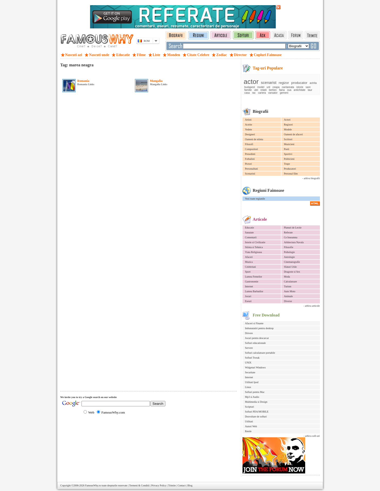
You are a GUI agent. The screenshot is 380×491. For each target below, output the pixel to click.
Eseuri (248, 301)
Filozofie (288, 247)
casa (247, 92)
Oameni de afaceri (293, 134)
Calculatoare (290, 281)
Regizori (288, 124)
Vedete (248, 129)
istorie (299, 87)
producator (299, 83)
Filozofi (249, 144)
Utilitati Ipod (251, 382)
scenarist (268, 82)
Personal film (291, 173)
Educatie (249, 227)
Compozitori (251, 149)
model (260, 87)
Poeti (286, 149)
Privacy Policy (158, 485)
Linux (248, 387)
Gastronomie (251, 281)
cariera (262, 92)
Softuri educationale (255, 343)
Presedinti (250, 154)
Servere (249, 347)
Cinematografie (292, 261)
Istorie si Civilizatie (255, 242)
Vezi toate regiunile (255, 198)
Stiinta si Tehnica (254, 247)
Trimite (172, 485)
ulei (256, 90)
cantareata (288, 87)
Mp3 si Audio (252, 396)
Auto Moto (289, 291)
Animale (288, 296)
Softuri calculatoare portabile (260, 352)
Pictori (248, 163)
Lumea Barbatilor (254, 291)
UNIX (248, 362)
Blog (190, 485)
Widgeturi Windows (255, 367)
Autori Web (251, 426)
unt (268, 87)
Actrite (248, 124)
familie (248, 90)
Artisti (248, 119)
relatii (263, 90)
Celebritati (250, 266)
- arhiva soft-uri (312, 435)
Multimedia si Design (256, 401)
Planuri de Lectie (293, 227)
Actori (287, 119)
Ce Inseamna (290, 237)
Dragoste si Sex (292, 271)
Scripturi (249, 406)
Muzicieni (289, 144)
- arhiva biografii (311, 178)
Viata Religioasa (253, 252)
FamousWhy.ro (93, 485)
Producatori (290, 168)
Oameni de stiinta (254, 139)
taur (310, 90)
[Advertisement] (120, 72)
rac (254, 92)
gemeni (284, 92)
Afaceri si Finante (254, 323)
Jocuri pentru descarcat (257, 338)
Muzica (249, 261)
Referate (288, 232)
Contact (181, 485)
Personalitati (251, 168)
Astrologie (289, 257)
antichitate (299, 90)
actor (251, 81)
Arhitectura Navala (294, 242)
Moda (287, 276)
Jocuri (248, 296)
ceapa (275, 87)
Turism (288, 286)
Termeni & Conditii (139, 485)
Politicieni (289, 158)
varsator (273, 92)
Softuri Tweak (252, 357)
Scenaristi (250, 173)
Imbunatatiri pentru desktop (259, 328)
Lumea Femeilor (253, 276)
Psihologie (289, 252)
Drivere (249, 333)
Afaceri (249, 257)
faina (282, 90)
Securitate (250, 372)
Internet (249, 286)
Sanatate (249, 232)
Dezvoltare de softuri (256, 416)
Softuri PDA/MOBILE (257, 411)
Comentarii (251, 237)
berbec (273, 90)
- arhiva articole (311, 305)
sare (308, 87)
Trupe (287, 163)
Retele (248, 431)
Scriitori (288, 139)
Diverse (288, 301)
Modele (288, 129)
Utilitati (249, 421)
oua (289, 90)
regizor (284, 83)
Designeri (250, 134)
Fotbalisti (250, 158)
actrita (313, 83)
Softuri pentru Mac (255, 392)
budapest (249, 87)
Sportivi (288, 154)
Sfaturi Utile (290, 266)
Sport (248, 271)
